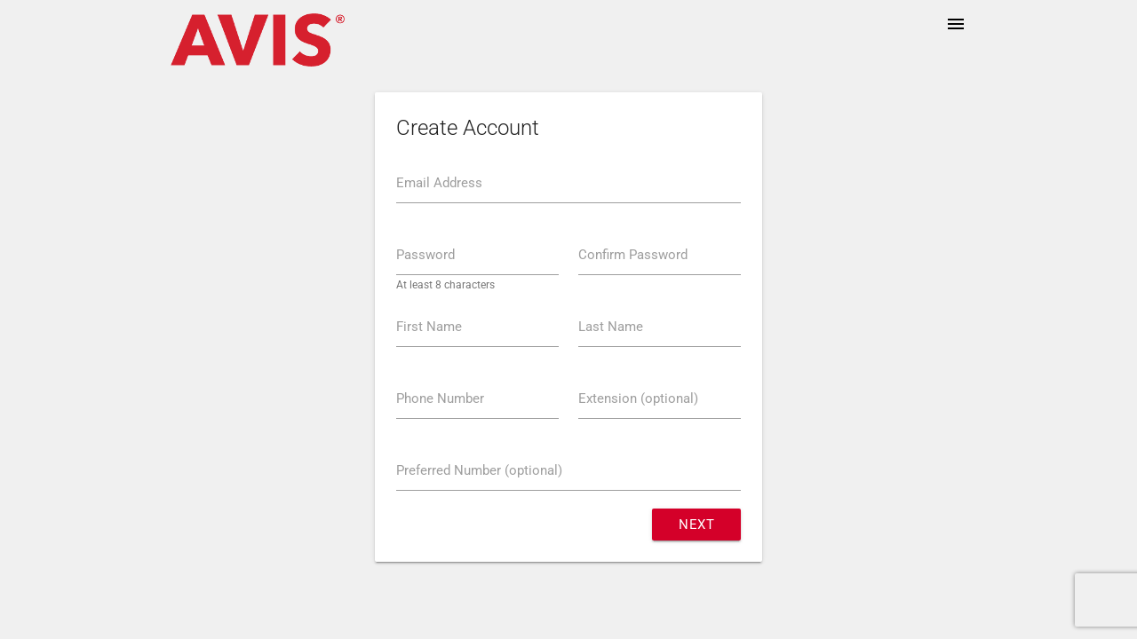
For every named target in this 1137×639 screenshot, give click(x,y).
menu (955, 24)
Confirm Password (633, 255)
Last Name (610, 327)
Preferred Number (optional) (479, 470)
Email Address (439, 183)
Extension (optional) (638, 398)
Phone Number (440, 398)
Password (425, 255)
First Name (429, 327)
